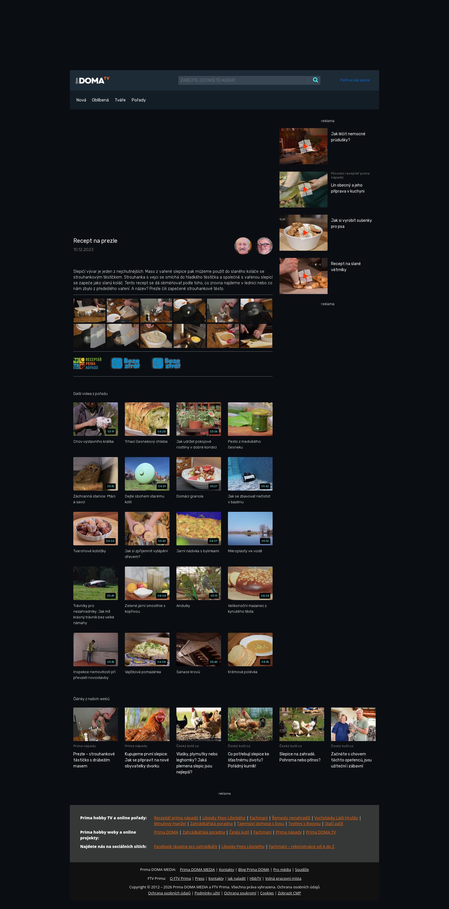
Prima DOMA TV (321, 832)
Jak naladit (237, 878)
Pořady (138, 100)
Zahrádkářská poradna (211, 823)
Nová (81, 100)
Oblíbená (100, 100)
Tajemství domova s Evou (260, 823)
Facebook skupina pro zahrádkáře (185, 846)
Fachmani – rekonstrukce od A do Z (301, 846)
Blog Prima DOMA (253, 869)
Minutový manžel (170, 823)
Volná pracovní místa (283, 878)
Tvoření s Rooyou (304, 823)
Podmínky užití (207, 893)
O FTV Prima (180, 878)
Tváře (120, 100)
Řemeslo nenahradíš (291, 817)
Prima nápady (289, 832)
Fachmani (259, 817)
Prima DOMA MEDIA (197, 869)
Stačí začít (334, 823)
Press (199, 878)
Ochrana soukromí (240, 893)
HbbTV (255, 878)
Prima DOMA (166, 832)
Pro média (282, 869)
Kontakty (226, 869)
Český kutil (239, 832)
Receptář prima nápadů (176, 817)
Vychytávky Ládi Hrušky (336, 817)
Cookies (267, 893)
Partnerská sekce (355, 80)
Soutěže (302, 869)
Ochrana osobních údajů (169, 893)
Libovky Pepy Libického (223, 817)
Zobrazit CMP (289, 893)
